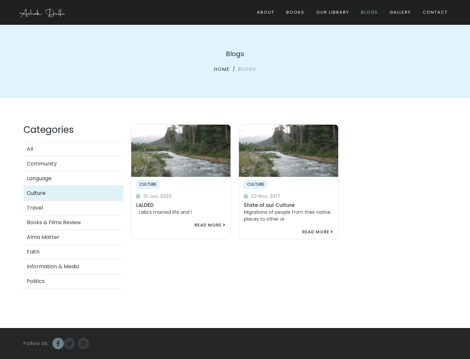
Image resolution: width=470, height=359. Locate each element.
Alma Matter (43, 237)
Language (39, 178)
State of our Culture (268, 205)
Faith (33, 252)
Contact (435, 12)
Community (42, 163)
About (265, 12)
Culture (36, 193)
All (30, 149)
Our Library (332, 12)
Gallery (400, 12)
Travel (35, 207)
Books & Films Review (54, 222)
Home (222, 69)
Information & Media (53, 266)
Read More (209, 225)
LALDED (144, 205)
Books (295, 12)
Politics (36, 281)
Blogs (369, 12)
